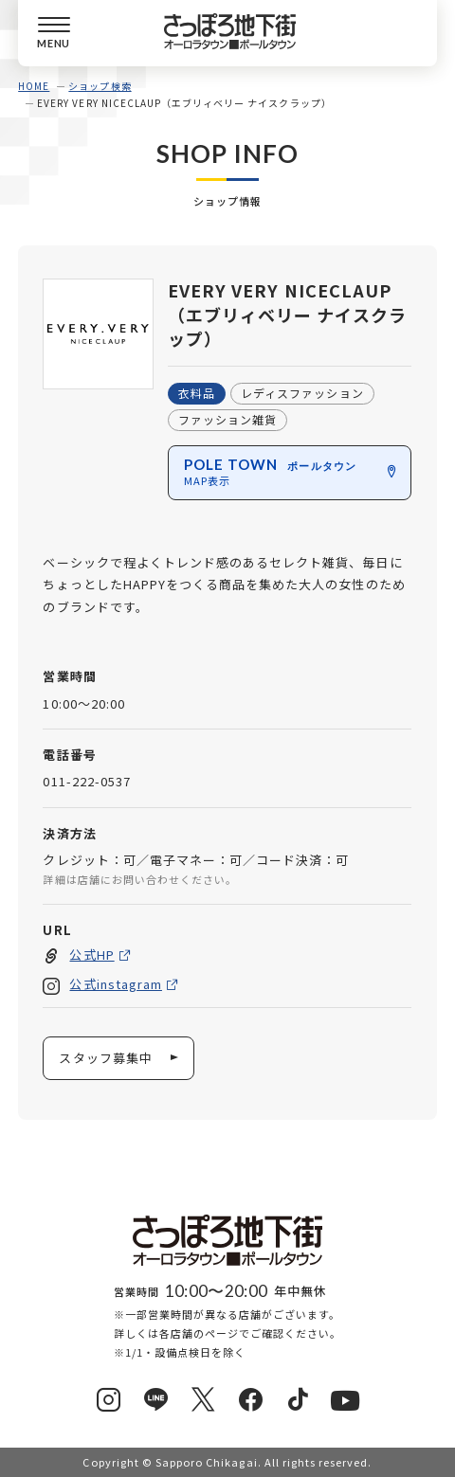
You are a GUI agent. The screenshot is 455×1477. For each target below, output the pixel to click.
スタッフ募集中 (106, 1058)
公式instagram (116, 984)
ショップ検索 (99, 86)
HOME (33, 86)
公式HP (92, 954)
